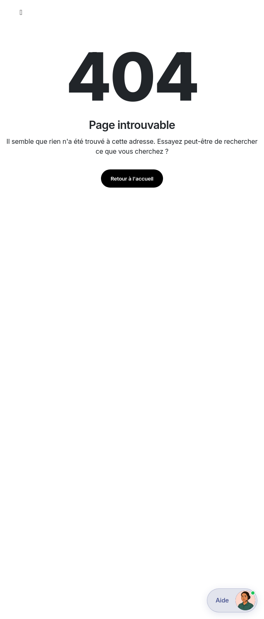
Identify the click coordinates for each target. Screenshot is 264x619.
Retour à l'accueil (132, 178)
